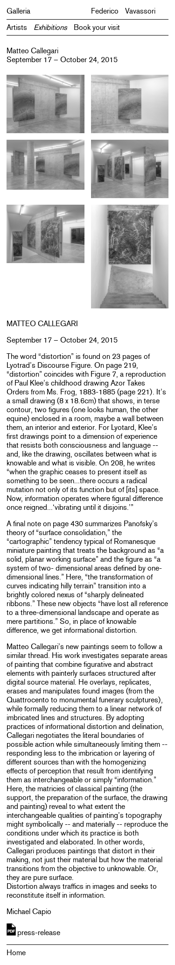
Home (16, 952)
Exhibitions (50, 27)
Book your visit (97, 27)
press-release (38, 932)
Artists (17, 27)
